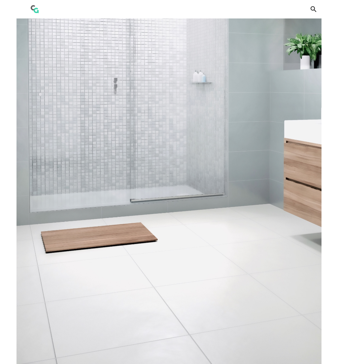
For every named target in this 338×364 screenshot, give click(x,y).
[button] (313, 9)
